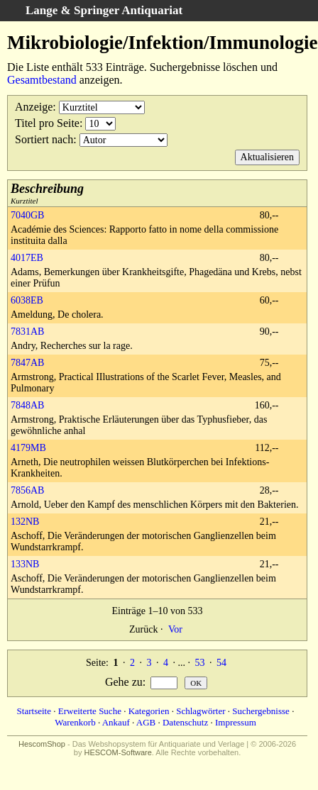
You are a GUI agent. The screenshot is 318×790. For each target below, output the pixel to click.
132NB (25, 521)
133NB (25, 564)
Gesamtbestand (42, 80)
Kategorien (149, 711)
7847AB (27, 362)
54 (221, 662)
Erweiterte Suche (89, 711)
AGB (145, 722)
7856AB (27, 490)
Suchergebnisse (261, 711)
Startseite (34, 711)
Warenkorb (75, 722)
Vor (175, 629)
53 (199, 662)
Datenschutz (185, 722)
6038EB (27, 300)
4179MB (28, 448)
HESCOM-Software (117, 752)
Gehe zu (124, 682)
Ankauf (116, 722)
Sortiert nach (44, 139)
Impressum (235, 722)
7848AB (27, 405)
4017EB (27, 257)
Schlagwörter (200, 711)
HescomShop (41, 744)
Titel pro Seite (47, 123)
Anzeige (34, 107)
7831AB (27, 331)
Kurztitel (47, 193)
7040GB (27, 215)
